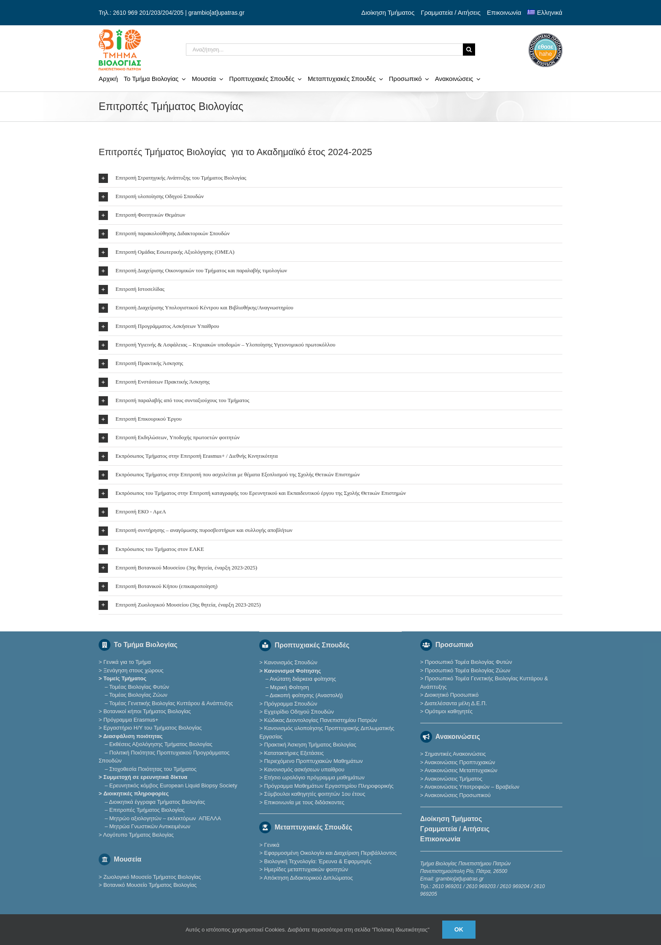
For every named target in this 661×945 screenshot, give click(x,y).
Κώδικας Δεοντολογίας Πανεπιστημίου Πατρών (320, 720)
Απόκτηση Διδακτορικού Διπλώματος (308, 878)
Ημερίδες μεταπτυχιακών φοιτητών (306, 869)
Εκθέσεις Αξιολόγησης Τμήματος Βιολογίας (160, 744)
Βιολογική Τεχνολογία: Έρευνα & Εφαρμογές (317, 861)
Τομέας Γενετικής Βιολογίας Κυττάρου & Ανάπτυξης (171, 703)
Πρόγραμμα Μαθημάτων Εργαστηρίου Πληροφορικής (329, 786)
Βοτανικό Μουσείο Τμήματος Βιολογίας (149, 885)
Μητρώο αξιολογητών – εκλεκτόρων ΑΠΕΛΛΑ (165, 818)
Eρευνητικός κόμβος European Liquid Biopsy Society (173, 785)
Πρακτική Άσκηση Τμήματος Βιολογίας (310, 744)
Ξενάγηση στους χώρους (133, 670)
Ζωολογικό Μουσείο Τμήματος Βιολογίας (152, 877)
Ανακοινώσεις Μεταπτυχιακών (461, 770)
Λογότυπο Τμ (138, 835)
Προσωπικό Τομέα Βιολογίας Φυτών (468, 662)
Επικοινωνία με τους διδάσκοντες (304, 802)
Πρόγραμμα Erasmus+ (130, 720)
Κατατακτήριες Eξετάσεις (294, 753)
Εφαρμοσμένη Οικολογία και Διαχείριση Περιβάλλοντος (330, 853)
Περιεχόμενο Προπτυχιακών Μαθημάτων (313, 761)
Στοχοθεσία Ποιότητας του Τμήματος (152, 769)
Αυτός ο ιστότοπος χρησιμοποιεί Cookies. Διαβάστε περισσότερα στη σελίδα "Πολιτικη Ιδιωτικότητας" (307, 929)
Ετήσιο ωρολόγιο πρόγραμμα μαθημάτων (314, 777)
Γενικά (271, 845)
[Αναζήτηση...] (324, 49)
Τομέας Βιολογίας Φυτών (139, 687)
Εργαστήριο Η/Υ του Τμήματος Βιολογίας (152, 728)
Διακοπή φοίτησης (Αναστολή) (306, 695)
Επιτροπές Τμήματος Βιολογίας (147, 810)
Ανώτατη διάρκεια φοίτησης (303, 679)
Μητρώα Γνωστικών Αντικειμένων (149, 826)
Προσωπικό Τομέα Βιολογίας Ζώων (468, 670)
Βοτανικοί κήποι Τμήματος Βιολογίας (147, 711)
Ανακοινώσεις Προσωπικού (458, 795)
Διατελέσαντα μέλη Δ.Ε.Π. (456, 703)
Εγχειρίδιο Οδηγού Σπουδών (299, 712)
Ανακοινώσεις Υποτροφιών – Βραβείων (472, 787)
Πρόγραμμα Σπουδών (290, 704)
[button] (330, 178)
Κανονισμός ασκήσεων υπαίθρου (304, 769)
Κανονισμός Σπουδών (290, 662)
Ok (458, 929)
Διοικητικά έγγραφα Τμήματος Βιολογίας (157, 802)
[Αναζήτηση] (469, 49)
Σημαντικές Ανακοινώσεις (455, 754)
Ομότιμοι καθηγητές (449, 711)
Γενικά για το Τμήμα (127, 662)
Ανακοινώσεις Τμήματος (453, 779)
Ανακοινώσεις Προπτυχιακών (459, 762)
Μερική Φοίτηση (289, 687)
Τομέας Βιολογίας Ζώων (138, 695)
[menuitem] (544, 12)
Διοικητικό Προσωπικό (451, 695)
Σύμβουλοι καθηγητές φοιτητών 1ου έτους (314, 794)
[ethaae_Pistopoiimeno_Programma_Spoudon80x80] (545, 36)
